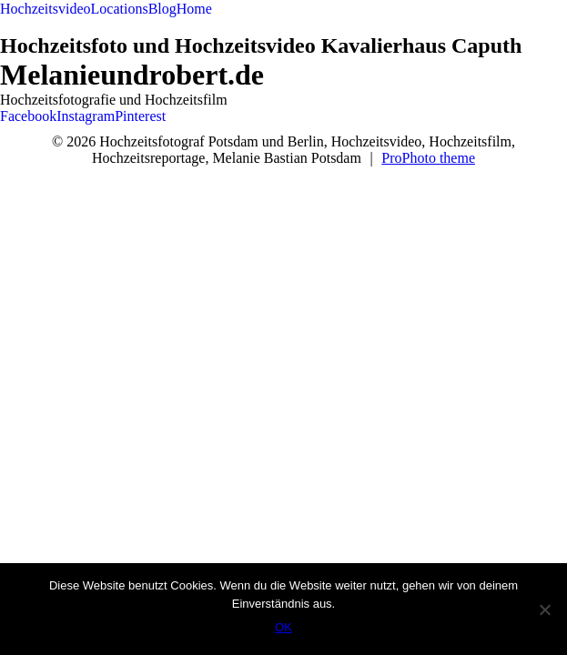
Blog (162, 8)
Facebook (28, 116)
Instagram (85, 116)
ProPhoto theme (428, 158)
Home (194, 8)
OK (283, 627)
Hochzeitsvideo (45, 8)
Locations (119, 8)
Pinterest (140, 116)
